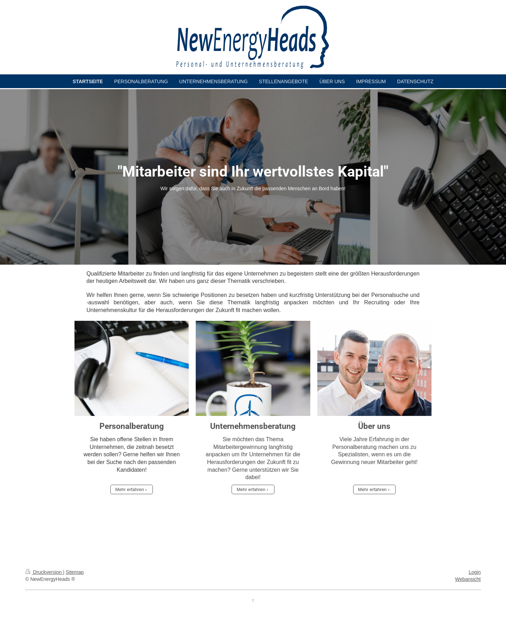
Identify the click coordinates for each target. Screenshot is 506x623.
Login (475, 572)
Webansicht (468, 579)
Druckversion (44, 572)
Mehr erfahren (129, 489)
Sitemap (75, 572)
